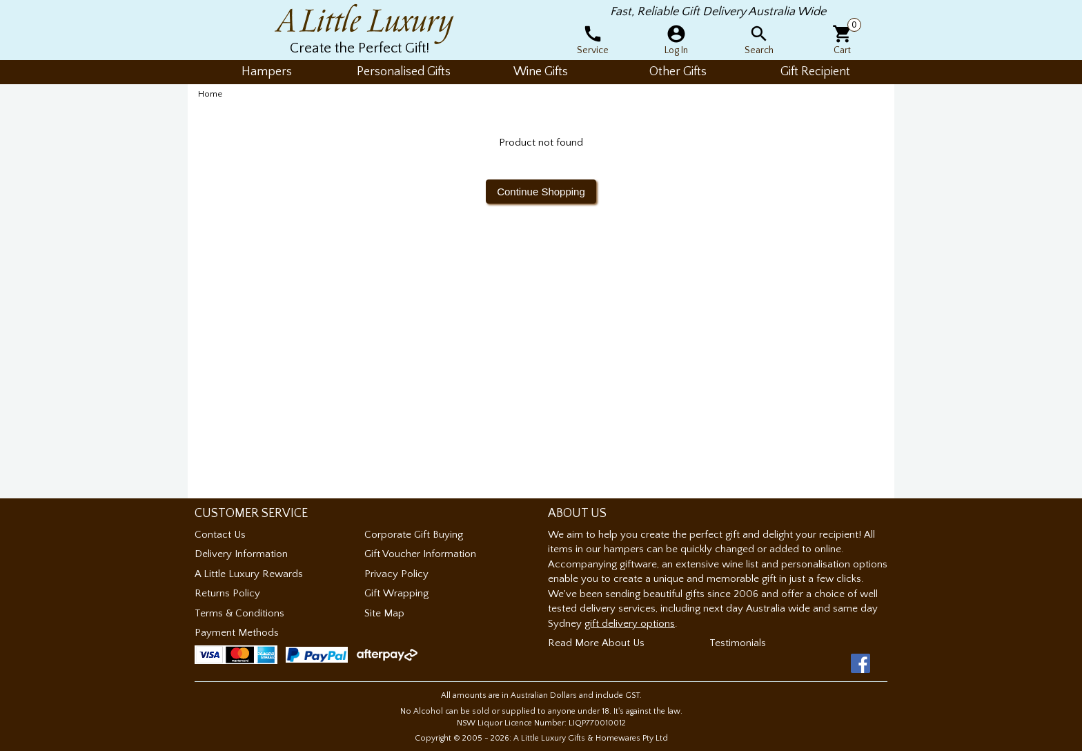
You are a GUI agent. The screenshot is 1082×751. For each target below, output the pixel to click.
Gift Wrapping (396, 593)
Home (210, 94)
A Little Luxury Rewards (249, 574)
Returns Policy (227, 593)
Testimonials (737, 643)
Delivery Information (241, 554)
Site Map (384, 613)
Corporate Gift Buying (413, 534)
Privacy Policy (396, 574)
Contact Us (220, 534)
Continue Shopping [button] (541, 191)
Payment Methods (237, 632)
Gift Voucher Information (420, 554)
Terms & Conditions (239, 613)
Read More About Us (596, 643)
